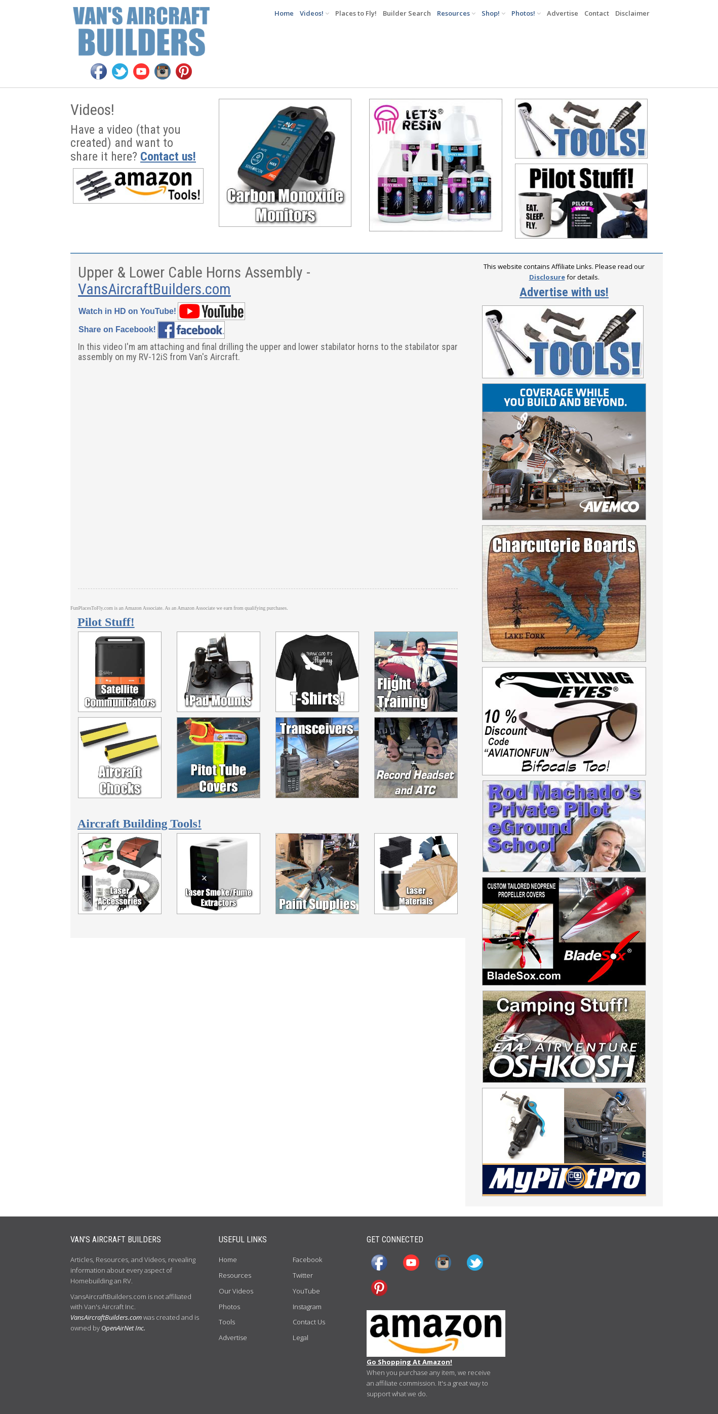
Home (284, 13)
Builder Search (407, 13)
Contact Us (309, 1321)
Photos (229, 1306)
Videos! (314, 13)
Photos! (526, 13)
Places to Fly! (356, 13)
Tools (227, 1321)
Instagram (307, 1306)
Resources (456, 13)
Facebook (307, 1259)
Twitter (303, 1275)
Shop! (493, 13)
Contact (596, 13)
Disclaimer (632, 13)
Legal (300, 1337)
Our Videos (236, 1290)
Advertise (562, 13)
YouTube (306, 1290)
